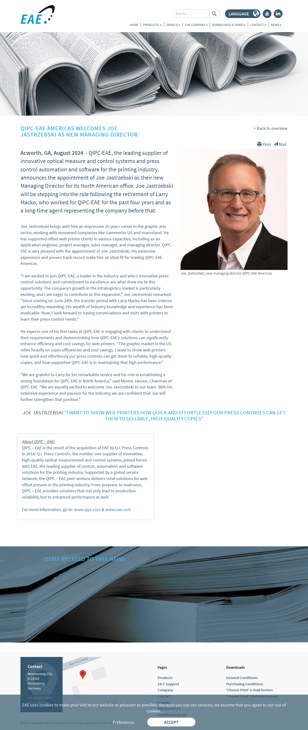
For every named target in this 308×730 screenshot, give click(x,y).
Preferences (123, 722)
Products (152, 25)
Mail (280, 144)
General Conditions (242, 677)
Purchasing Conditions (244, 683)
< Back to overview (271, 128)
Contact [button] (258, 25)
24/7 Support (168, 683)
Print (264, 144)
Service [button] (173, 25)
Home (134, 25)
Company (165, 689)
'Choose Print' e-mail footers (249, 689)
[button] (242, 13)
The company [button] (196, 25)
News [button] (276, 25)
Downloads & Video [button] (229, 25)
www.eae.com (118, 509)
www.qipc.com (87, 509)
